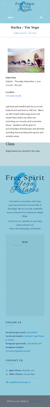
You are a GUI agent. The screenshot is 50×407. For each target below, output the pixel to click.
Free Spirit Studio (13, 95)
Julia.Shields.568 (34, 343)
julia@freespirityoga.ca (19, 382)
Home (16, 33)
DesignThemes (36, 401)
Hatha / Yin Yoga (29, 33)
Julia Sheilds (31, 332)
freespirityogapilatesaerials (18, 351)
